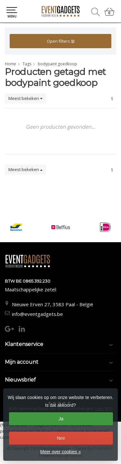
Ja (61, 418)
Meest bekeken (25, 98)
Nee (61, 438)
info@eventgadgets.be (37, 314)
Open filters (61, 41)
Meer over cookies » (60, 451)
